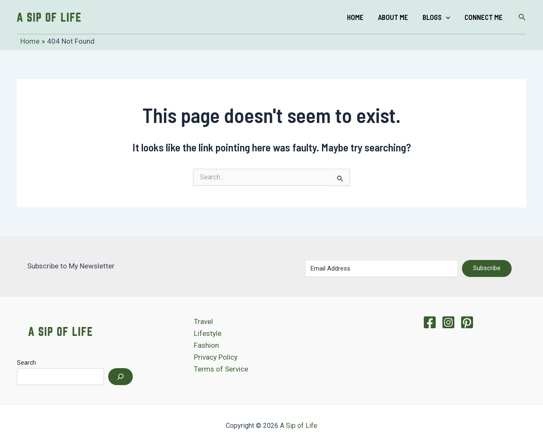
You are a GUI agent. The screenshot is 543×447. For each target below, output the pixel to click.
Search (26, 362)
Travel (203, 321)
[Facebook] (430, 322)
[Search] (120, 376)
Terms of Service (221, 369)
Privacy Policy (216, 357)
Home (355, 17)
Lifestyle (207, 333)
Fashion (206, 345)
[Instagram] (448, 322)
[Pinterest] (467, 322)
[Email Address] (381, 268)
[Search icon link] (522, 17)
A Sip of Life (298, 426)
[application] (446, 17)
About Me (393, 17)
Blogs (436, 17)
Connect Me (484, 17)
